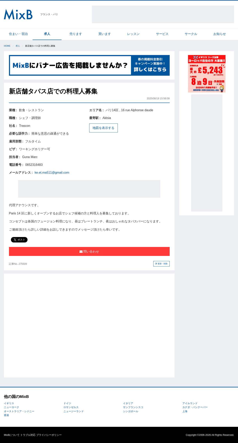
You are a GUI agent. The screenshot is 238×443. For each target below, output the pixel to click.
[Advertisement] (163, 14)
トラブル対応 (28, 434)
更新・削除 (161, 264)
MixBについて (12, 434)
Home (7, 46)
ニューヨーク (11, 407)
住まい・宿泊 (18, 34)
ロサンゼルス (71, 407)
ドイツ (67, 403)
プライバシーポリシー (49, 434)
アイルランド (190, 403)
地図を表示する (103, 128)
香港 (6, 415)
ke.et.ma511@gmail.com (52, 172)
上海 (184, 411)
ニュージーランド (73, 411)
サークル (191, 34)
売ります (76, 34)
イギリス (9, 403)
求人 (47, 34)
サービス (162, 34)
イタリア (128, 403)
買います (104, 34)
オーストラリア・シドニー (19, 411)
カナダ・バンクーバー (195, 407)
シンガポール (130, 411)
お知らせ (219, 34)
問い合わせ (89, 251)
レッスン (133, 34)
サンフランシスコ (133, 407)
